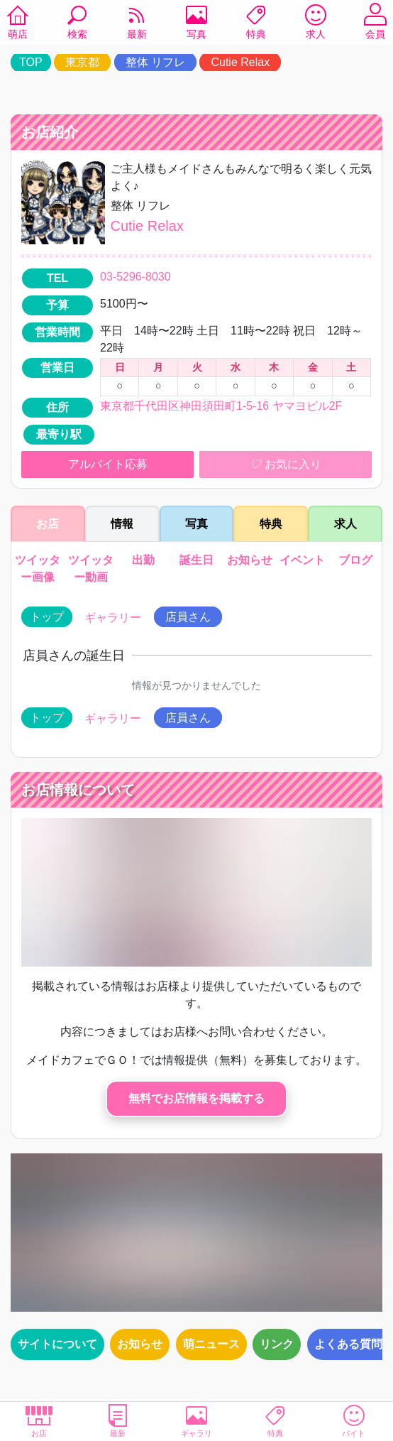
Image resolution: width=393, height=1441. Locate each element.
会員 (375, 24)
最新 (137, 24)
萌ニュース (211, 1344)
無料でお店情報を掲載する (196, 1098)
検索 (77, 24)
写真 (196, 24)
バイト (353, 1420)
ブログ (355, 560)
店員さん (188, 617)
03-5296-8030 (135, 277)
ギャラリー (112, 617)
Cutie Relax (240, 62)
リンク (277, 1344)
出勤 (143, 560)
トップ (47, 617)
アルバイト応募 (108, 464)
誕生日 (196, 560)
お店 (39, 1420)
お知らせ (249, 560)
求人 (316, 24)
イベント (302, 560)
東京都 (82, 62)
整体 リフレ (155, 62)
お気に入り (285, 464)
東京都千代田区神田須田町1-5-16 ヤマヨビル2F (221, 406)
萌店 (18, 24)
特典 (256, 24)
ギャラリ (196, 1420)
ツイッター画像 (37, 568)
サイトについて (57, 1344)
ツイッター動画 (91, 568)
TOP (31, 62)
